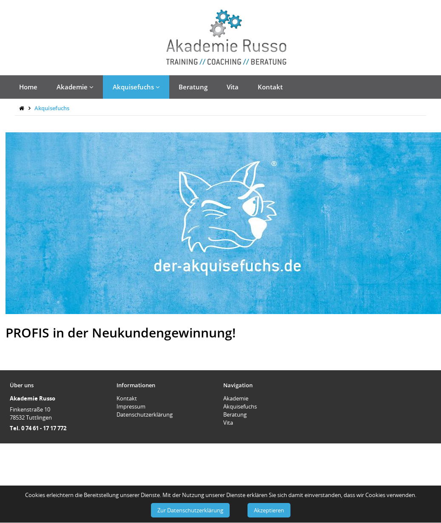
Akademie (75, 87)
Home (28, 87)
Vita (233, 87)
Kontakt (270, 87)
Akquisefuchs (136, 87)
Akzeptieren (269, 510)
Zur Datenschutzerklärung (190, 510)
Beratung (193, 87)
